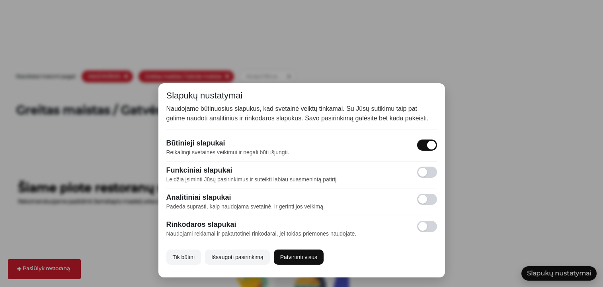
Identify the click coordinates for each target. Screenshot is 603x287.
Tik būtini (184, 257)
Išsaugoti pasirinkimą (237, 257)
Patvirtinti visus (298, 257)
